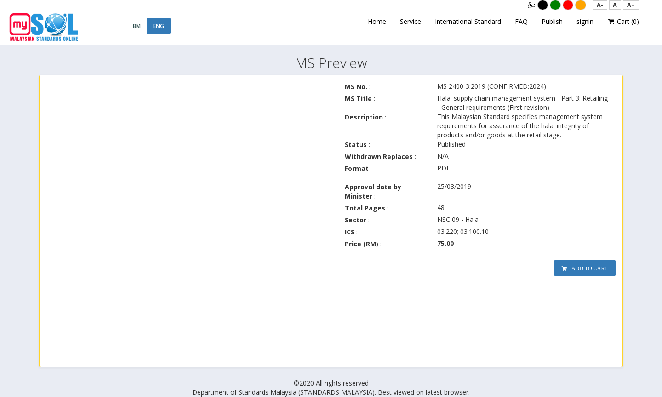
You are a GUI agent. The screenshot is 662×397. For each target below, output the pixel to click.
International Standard (468, 21)
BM (137, 26)
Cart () (623, 21)
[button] (600, 5)
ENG (158, 26)
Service (410, 21)
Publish (552, 21)
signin (585, 21)
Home (377, 21)
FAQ (521, 21)
